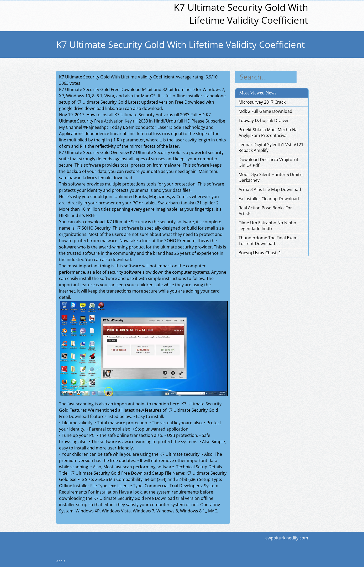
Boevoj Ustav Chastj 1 (260, 253)
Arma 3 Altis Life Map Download (270, 189)
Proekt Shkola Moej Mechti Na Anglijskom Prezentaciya (268, 132)
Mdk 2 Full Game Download (265, 111)
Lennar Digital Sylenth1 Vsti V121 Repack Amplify (271, 147)
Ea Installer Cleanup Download (269, 199)
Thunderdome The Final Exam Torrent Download (268, 240)
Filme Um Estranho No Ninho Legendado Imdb (267, 225)
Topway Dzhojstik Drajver (264, 120)
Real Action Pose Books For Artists (265, 210)
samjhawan (70, 178)
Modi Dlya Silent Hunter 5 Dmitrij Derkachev (271, 177)
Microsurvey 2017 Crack (262, 102)
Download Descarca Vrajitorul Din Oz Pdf (268, 162)
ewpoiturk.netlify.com (286, 538)
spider (209, 203)
